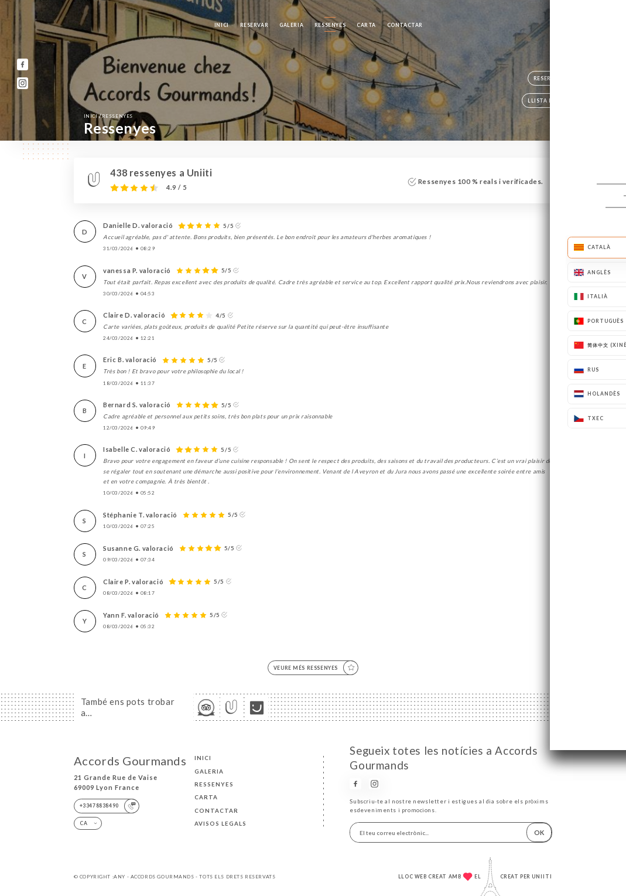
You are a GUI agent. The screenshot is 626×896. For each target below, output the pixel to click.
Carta (366, 25)
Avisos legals (220, 823)
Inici (221, 25)
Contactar (405, 25)
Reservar (254, 25)
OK (539, 832)
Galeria (291, 25)
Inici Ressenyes (108, 115)
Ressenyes (330, 25)
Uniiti (542, 877)
